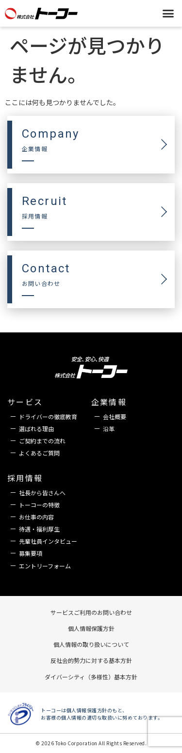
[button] (168, 13)
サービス (25, 402)
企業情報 (109, 402)
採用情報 (25, 478)
